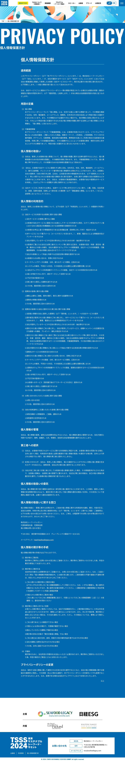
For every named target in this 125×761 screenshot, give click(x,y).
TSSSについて (37, 3)
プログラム (59, 3)
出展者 (81, 3)
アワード (89, 3)
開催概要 (48, 3)
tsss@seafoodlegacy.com (44, 539)
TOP (3, 21)
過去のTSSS (23, 3)
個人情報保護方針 (33, 753)
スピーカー (71, 3)
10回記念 (98, 3)
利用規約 (21, 753)
